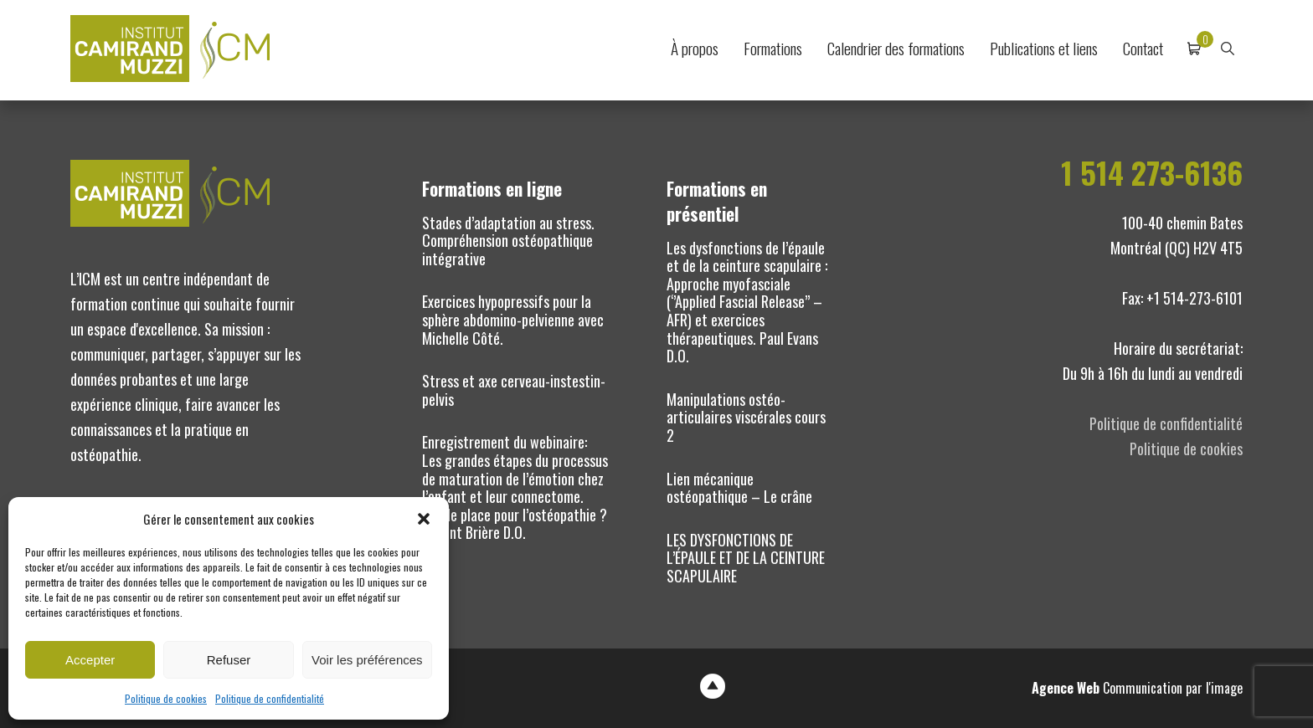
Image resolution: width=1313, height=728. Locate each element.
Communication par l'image (1137, 688)
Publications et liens (1044, 48)
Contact (1143, 48)
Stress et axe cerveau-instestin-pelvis (513, 390)
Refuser (229, 660)
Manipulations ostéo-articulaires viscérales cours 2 (746, 417)
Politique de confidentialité (269, 698)
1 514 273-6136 (1152, 172)
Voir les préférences (367, 660)
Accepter (90, 660)
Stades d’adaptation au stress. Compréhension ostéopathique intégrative (508, 240)
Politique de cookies (166, 698)
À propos (694, 48)
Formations (773, 48)
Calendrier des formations (896, 48)
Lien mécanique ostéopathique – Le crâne (739, 488)
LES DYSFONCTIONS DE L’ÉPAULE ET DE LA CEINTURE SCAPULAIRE (746, 558)
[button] (423, 518)
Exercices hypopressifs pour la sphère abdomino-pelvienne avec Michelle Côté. (513, 319)
